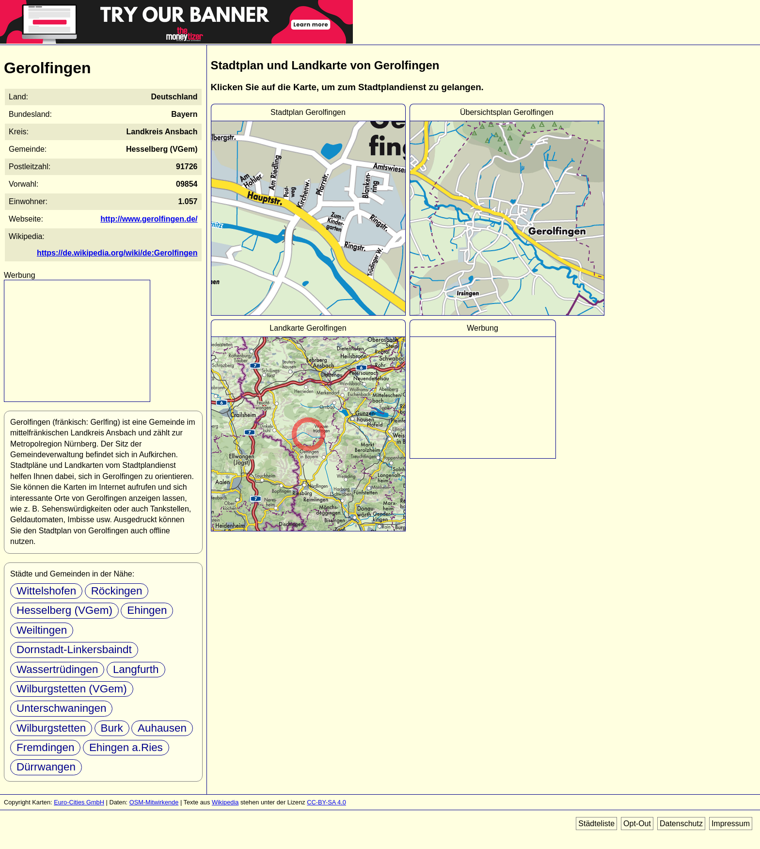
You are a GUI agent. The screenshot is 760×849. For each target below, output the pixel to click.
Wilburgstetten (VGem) (71, 689)
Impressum (731, 823)
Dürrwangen (46, 767)
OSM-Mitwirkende (154, 802)
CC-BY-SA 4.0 (326, 802)
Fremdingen (45, 747)
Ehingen (147, 610)
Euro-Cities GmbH (79, 802)
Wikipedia (225, 802)
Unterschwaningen (61, 708)
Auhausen (162, 728)
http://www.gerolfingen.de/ (148, 219)
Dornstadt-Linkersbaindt (74, 649)
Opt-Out (637, 823)
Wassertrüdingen (57, 669)
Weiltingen (41, 630)
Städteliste (596, 823)
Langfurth (136, 669)
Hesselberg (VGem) (64, 610)
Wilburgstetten (51, 728)
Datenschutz (681, 823)
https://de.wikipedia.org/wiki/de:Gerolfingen (117, 253)
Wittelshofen (46, 591)
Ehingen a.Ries (126, 747)
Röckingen (116, 591)
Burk (112, 728)
